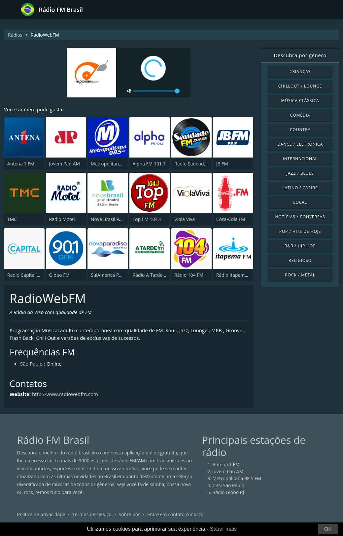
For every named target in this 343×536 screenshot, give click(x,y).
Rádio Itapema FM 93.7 (240, 275)
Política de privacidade (41, 514)
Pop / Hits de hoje (300, 231)
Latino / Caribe (300, 188)
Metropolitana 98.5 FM (115, 164)
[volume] (156, 91)
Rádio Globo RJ (228, 492)
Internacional (300, 158)
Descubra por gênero (300, 55)
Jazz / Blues (300, 173)
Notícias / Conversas (300, 217)
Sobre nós (129, 514)
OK (328, 529)
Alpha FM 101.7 (149, 164)
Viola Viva (184, 219)
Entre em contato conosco (175, 514)
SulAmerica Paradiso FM (117, 275)
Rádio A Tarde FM (151, 275)
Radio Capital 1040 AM (31, 275)
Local (300, 202)
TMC (12, 219)
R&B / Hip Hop (300, 246)
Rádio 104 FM (188, 275)
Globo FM (59, 275)
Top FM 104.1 (147, 219)
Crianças (300, 71)
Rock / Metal (300, 275)
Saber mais (223, 529)
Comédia (300, 115)
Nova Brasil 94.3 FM (112, 219)
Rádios (15, 35)
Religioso (300, 260)
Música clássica (300, 100)
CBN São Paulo (228, 485)
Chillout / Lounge (300, 86)
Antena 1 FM (20, 164)
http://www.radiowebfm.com (65, 394)
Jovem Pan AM (64, 164)
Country (300, 129)
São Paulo (31, 364)
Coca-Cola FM (230, 219)
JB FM (222, 164)
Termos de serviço (92, 514)
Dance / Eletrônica (300, 144)
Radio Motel (62, 219)
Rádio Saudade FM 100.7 (200, 164)
